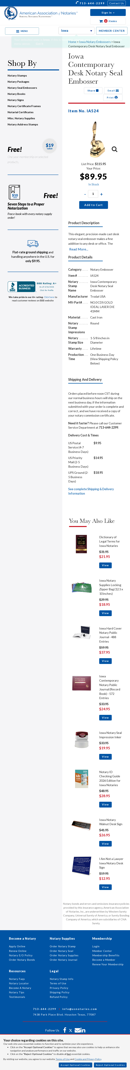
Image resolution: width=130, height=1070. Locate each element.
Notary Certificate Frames (24, 106)
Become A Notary (20, 987)
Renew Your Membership (108, 964)
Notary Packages (18, 81)
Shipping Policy (60, 992)
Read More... (78, 249)
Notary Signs (16, 99)
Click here (49, 297)
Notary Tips (16, 992)
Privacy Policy (59, 987)
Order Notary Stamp (63, 946)
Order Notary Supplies (64, 955)
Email (113, 90)
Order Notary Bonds (22, 959)
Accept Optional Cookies (75, 1065)
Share (93, 90)
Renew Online (18, 950)
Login (96, 946)
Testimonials (17, 996)
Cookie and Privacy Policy (88, 1059)
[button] (108, 12)
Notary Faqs (17, 978)
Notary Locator (19, 983)
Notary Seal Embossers (22, 87)
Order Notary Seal (61, 950)
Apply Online (17, 946)
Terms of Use (63, 1059)
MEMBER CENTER (112, 30)
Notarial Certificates (21, 112)
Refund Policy (59, 996)
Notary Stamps (17, 75)
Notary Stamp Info (61, 978)
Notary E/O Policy (21, 955)
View (105, 565)
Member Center (102, 950)
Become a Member (103, 959)
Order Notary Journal (63, 959)
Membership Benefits (106, 955)
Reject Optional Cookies (110, 1065)
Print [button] (113, 97)
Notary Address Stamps (23, 124)
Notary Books (16, 93)
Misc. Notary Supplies (21, 118)
